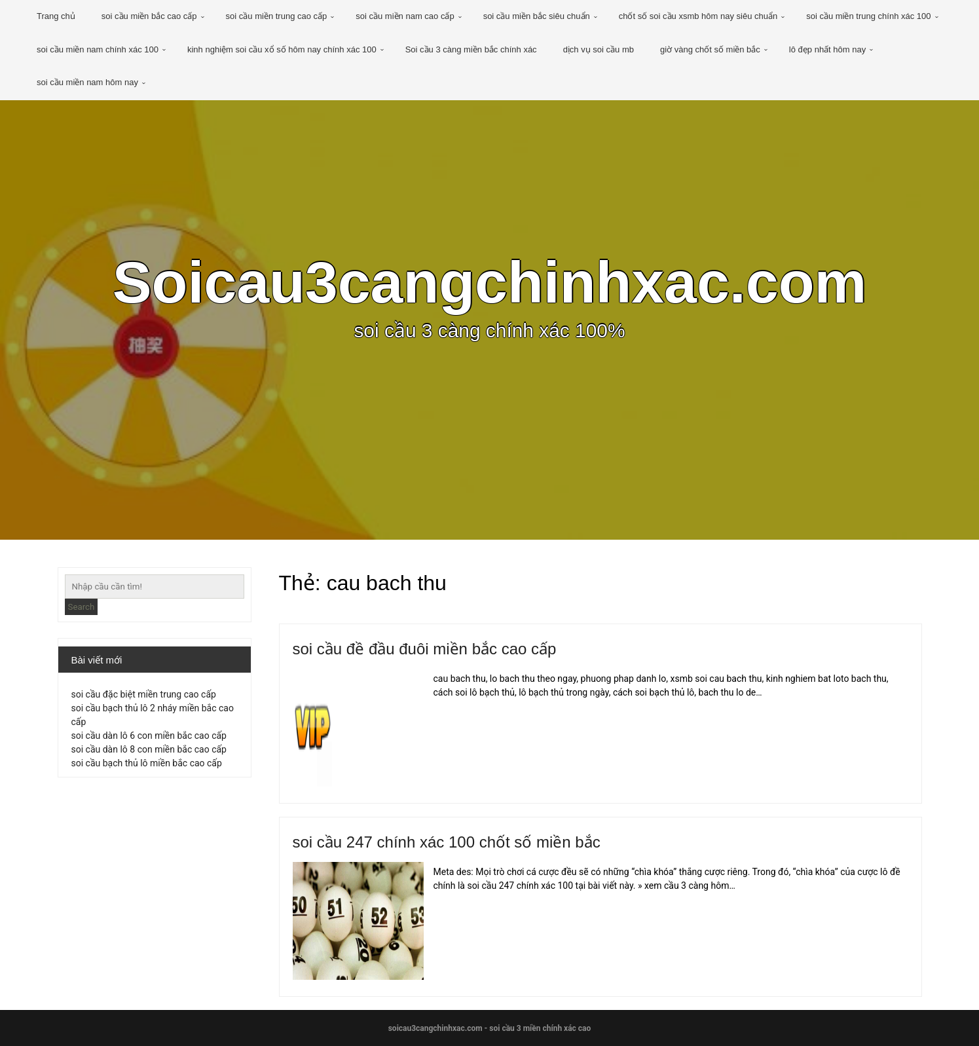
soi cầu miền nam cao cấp (405, 16)
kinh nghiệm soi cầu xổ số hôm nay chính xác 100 (282, 49)
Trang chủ (56, 16)
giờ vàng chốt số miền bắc (710, 49)
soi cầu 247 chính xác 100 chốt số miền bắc (446, 842)
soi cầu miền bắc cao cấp (149, 16)
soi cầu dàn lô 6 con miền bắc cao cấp (149, 735)
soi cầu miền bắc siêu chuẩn (536, 16)
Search (81, 607)
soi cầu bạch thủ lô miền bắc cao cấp (146, 763)
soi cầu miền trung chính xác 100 (868, 16)
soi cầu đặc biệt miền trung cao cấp (143, 694)
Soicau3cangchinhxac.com (489, 282)
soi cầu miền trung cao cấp (276, 16)
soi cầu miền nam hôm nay (87, 82)
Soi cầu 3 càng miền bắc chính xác (471, 49)
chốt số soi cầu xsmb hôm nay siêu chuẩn (698, 16)
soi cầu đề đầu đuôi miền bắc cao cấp (425, 649)
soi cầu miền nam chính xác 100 (97, 49)
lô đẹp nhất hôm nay (827, 49)
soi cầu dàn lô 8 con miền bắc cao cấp (149, 749)
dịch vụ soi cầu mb (598, 49)
